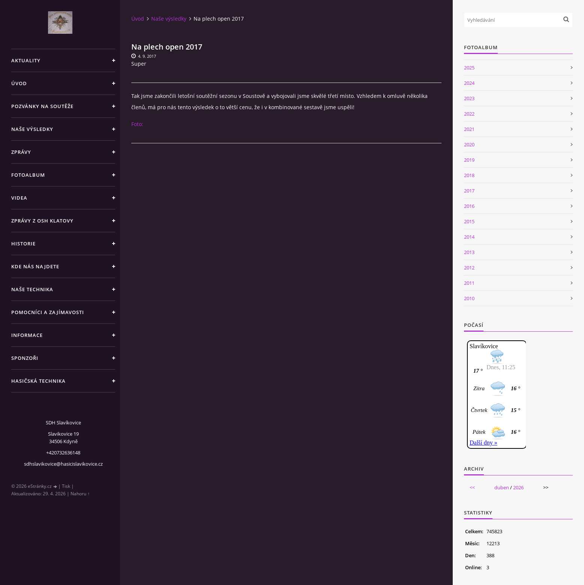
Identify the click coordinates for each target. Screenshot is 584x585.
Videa (19, 197)
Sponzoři (24, 358)
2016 (469, 206)
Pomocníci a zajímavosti (47, 312)
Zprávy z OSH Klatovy (42, 220)
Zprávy (21, 152)
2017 (469, 190)
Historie (23, 243)
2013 (469, 252)
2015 (469, 221)
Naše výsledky (32, 129)
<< (472, 487)
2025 (469, 67)
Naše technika (32, 289)
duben (501, 487)
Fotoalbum (28, 174)
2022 (469, 113)
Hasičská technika (38, 380)
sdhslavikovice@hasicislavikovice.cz (63, 463)
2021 (469, 129)
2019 (469, 159)
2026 (518, 487)
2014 (469, 236)
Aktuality (26, 60)
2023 (469, 98)
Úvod (19, 83)
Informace (27, 335)
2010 (469, 298)
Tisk (66, 486)
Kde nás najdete (35, 266)
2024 (469, 83)
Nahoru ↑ (80, 493)
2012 (469, 267)
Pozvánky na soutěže (42, 106)
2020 (469, 144)
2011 (469, 283)
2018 (469, 175)
